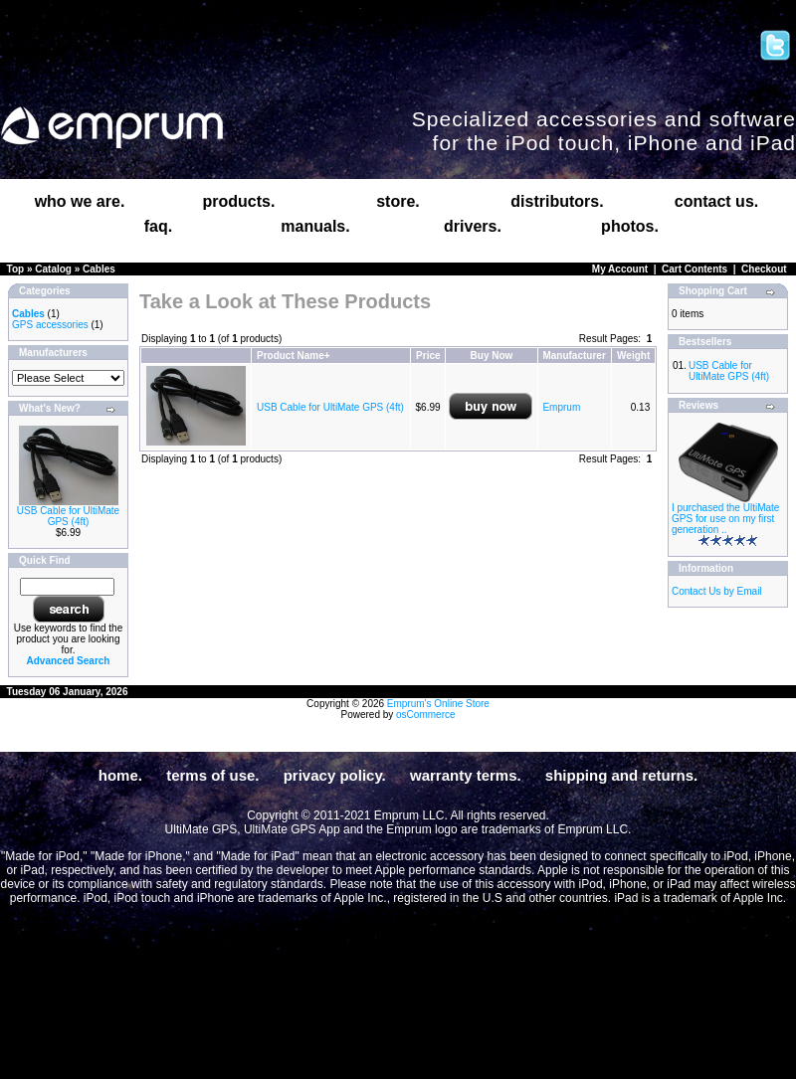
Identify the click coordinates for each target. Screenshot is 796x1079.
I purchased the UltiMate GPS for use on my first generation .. (725, 518)
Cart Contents (694, 269)
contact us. (716, 201)
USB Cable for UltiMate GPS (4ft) (68, 516)
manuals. (315, 226)
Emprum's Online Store (438, 703)
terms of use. (212, 775)
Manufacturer (573, 355)
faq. (158, 226)
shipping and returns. (621, 775)
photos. (630, 226)
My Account (620, 269)
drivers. (472, 226)
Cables (99, 269)
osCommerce (425, 714)
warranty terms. (465, 775)
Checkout (764, 269)
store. (398, 201)
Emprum (561, 407)
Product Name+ (293, 355)
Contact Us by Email (717, 591)
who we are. (80, 201)
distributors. (556, 201)
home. (120, 775)
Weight (633, 355)
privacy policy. (335, 775)
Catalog (53, 269)
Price (428, 355)
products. (239, 201)
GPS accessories (50, 324)
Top (16, 269)
